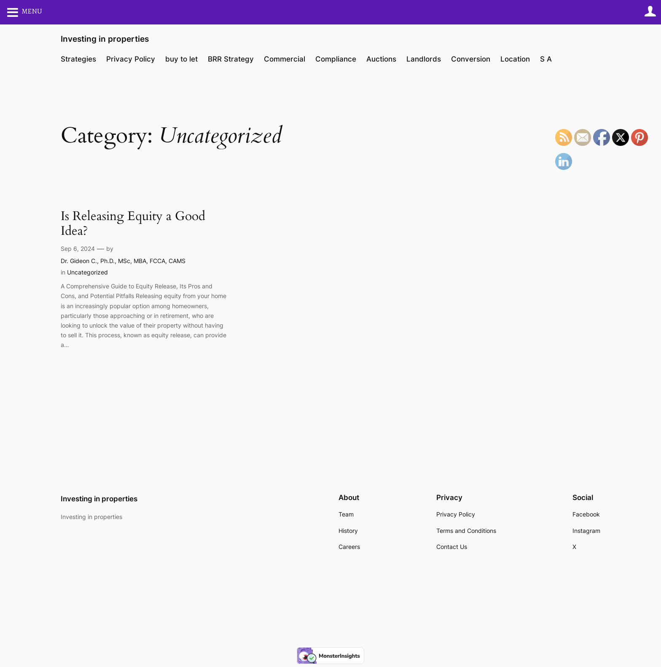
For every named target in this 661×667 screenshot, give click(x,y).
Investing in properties (105, 39)
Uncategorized (87, 272)
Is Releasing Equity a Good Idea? (133, 224)
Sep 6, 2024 (78, 248)
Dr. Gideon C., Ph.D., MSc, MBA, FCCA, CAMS (123, 260)
